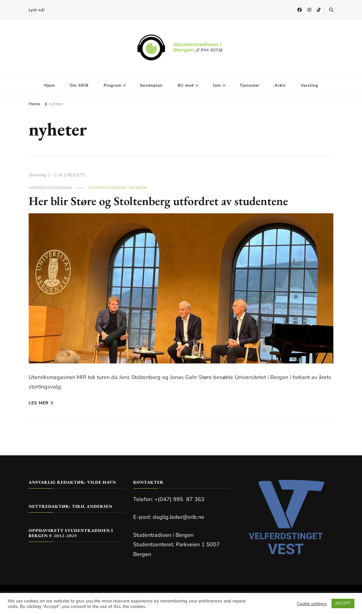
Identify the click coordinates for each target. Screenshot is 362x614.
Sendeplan (151, 85)
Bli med (186, 85)
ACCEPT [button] (343, 603)
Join (217, 85)
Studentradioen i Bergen (118, 187)
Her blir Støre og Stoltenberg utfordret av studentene (160, 201)
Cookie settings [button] (312, 603)
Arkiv (280, 85)
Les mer (41, 403)
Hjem (49, 85)
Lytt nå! (37, 10)
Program (112, 85)
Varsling (309, 85)
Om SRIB (79, 85)
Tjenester (250, 85)
